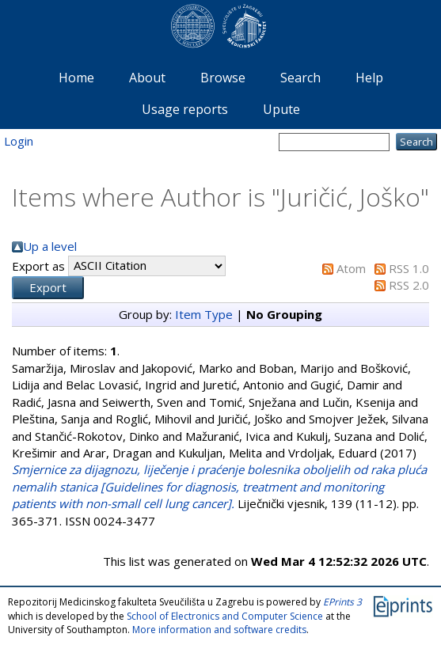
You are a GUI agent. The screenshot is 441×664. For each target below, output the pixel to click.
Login (18, 141)
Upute (281, 109)
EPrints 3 (342, 602)
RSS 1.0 (409, 268)
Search (300, 77)
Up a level (50, 246)
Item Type (204, 314)
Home (76, 77)
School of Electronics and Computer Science (225, 616)
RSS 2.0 (409, 285)
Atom (351, 268)
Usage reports (185, 109)
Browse (222, 77)
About (147, 77)
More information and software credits (219, 629)
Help (369, 77)
